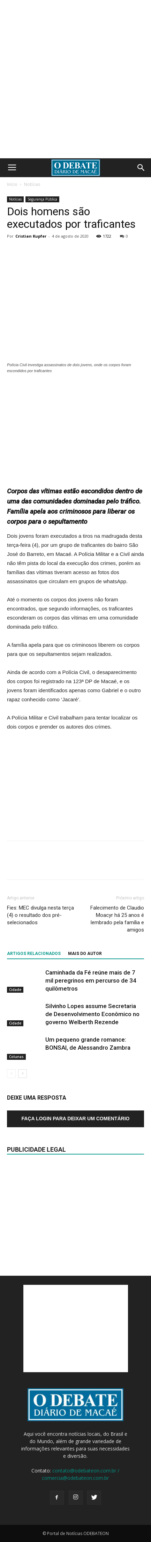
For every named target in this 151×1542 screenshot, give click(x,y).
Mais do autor (85, 953)
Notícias (32, 184)
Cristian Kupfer (30, 236)
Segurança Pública (42, 199)
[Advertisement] (75, 79)
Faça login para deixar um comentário (76, 1118)
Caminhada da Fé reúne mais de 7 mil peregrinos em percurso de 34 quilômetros (90, 980)
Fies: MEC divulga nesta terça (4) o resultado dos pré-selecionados (40, 915)
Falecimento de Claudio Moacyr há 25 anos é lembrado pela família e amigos (117, 919)
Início (12, 184)
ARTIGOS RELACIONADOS (34, 953)
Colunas (16, 1056)
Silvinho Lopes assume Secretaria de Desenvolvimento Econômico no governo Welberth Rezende (92, 1014)
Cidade (15, 989)
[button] (141, 167)
